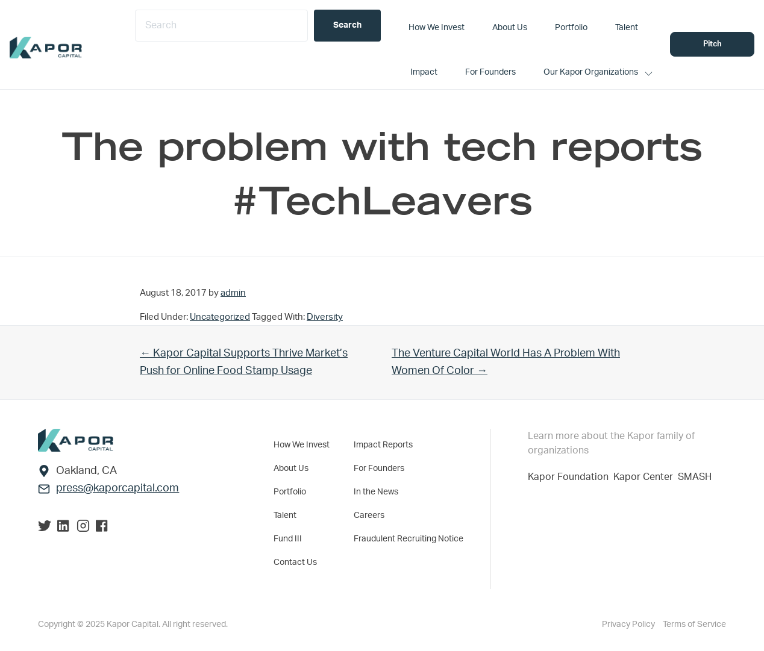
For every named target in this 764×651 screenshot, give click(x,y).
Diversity (325, 317)
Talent (285, 515)
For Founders (379, 468)
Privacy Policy (629, 624)
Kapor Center (645, 477)
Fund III (288, 539)
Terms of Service (694, 624)
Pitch (712, 44)
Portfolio (290, 492)
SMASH (695, 477)
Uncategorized (220, 317)
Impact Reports (383, 445)
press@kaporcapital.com (117, 488)
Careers (369, 515)
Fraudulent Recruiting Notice (408, 539)
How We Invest (302, 445)
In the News (376, 492)
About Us (291, 468)
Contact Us (295, 562)
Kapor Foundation (570, 477)
